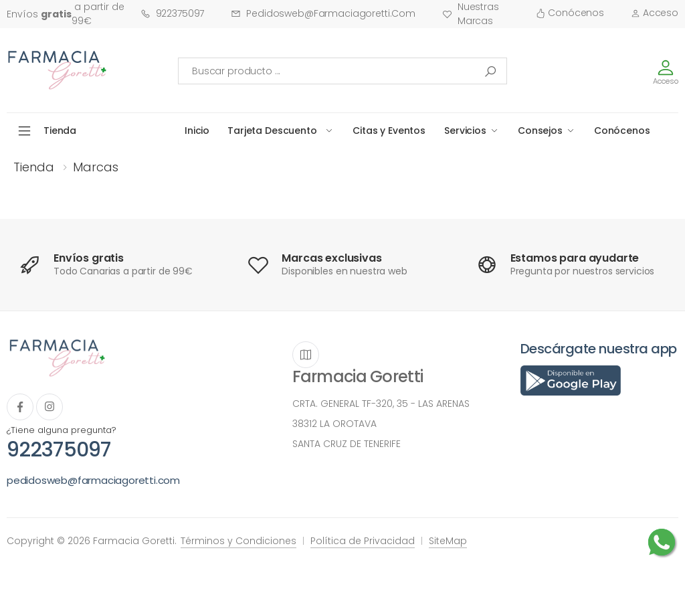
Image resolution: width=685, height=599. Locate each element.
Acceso (654, 12)
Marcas (95, 167)
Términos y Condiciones (238, 540)
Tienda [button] (59, 130)
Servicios (465, 130)
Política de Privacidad (362, 540)
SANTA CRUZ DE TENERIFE (346, 443)
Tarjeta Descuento (272, 130)
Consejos (540, 130)
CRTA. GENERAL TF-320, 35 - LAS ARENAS (381, 403)
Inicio (197, 130)
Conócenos (570, 12)
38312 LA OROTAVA (334, 423)
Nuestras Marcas (470, 13)
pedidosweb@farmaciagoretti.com (323, 13)
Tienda (33, 167)
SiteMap (448, 540)
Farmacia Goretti (357, 376)
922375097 (172, 13)
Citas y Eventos (389, 130)
